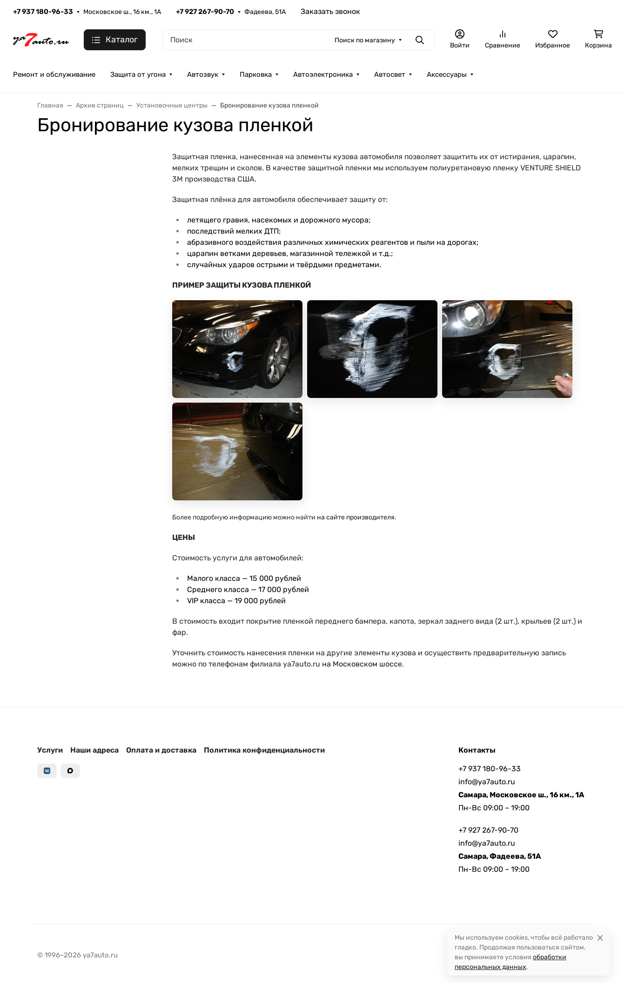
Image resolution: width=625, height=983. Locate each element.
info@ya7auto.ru (486, 781)
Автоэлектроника (323, 74)
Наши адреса (94, 750)
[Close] (600, 938)
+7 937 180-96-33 (43, 11)
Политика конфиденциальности (264, 750)
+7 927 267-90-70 (205, 11)
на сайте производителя (356, 517)
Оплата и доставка (161, 750)
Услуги (50, 750)
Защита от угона (138, 74)
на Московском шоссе (362, 664)
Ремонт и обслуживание (54, 74)
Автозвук (202, 74)
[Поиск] (298, 39)
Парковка (256, 74)
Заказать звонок (330, 11)
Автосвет (389, 74)
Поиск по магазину (365, 40)
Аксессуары (447, 74)
